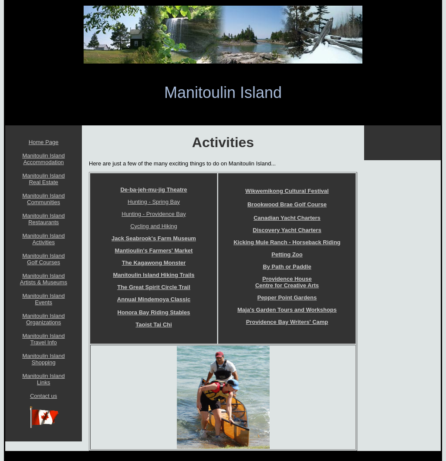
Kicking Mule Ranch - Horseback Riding (287, 242)
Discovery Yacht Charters (287, 230)
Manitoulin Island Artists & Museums (43, 279)
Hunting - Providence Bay (154, 214)
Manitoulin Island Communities (43, 198)
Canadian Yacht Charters (287, 218)
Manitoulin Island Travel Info (43, 339)
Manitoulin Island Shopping (43, 359)
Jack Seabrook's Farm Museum (154, 238)
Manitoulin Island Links (43, 379)
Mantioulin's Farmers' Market (154, 250)
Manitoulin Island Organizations (43, 319)
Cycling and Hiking (153, 226)
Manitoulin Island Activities (43, 239)
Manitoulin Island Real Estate (43, 178)
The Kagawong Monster (154, 262)
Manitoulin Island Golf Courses (43, 259)
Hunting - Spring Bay (154, 202)
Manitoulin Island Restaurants (43, 218)
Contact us (43, 396)
